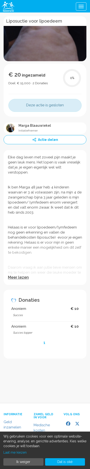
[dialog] (45, 450)
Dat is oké (64, 462)
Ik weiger (23, 462)
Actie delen (45, 140)
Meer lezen (18, 277)
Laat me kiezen (15, 452)
